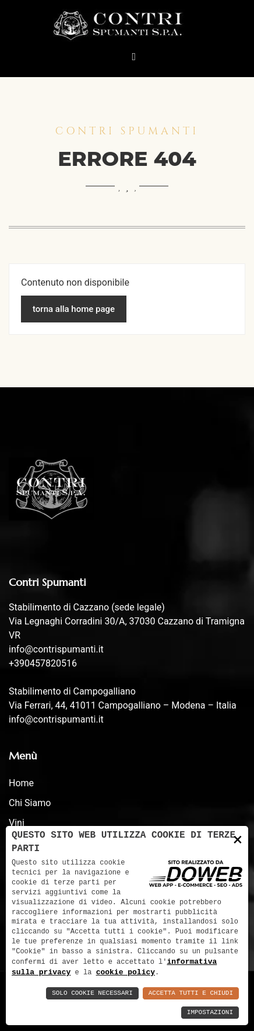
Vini (16, 822)
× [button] (237, 838)
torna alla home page (74, 309)
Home (21, 783)
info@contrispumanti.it (56, 649)
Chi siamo (30, 802)
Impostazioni (210, 1012)
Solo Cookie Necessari (92, 993)
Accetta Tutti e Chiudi (191, 993)
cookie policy (125, 972)
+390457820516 (43, 663)
